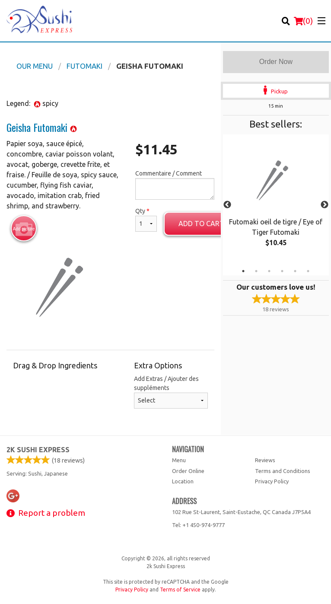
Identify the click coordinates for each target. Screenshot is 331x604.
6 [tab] (308, 271)
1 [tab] (243, 271)
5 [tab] (295, 271)
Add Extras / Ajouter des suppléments (170, 392)
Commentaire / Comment (174, 185)
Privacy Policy (272, 481)
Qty (146, 220)
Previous (227, 205)
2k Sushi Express (38, 450)
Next (324, 205)
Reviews (265, 460)
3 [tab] (269, 271)
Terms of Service (180, 589)
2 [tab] (256, 271)
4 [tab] (282, 271)
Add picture (24, 228)
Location (183, 481)
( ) (303, 20)
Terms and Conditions (282, 471)
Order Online (188, 471)
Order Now (276, 61)
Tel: (198, 525)
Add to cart (201, 223)
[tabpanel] (276, 200)
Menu (179, 460)
